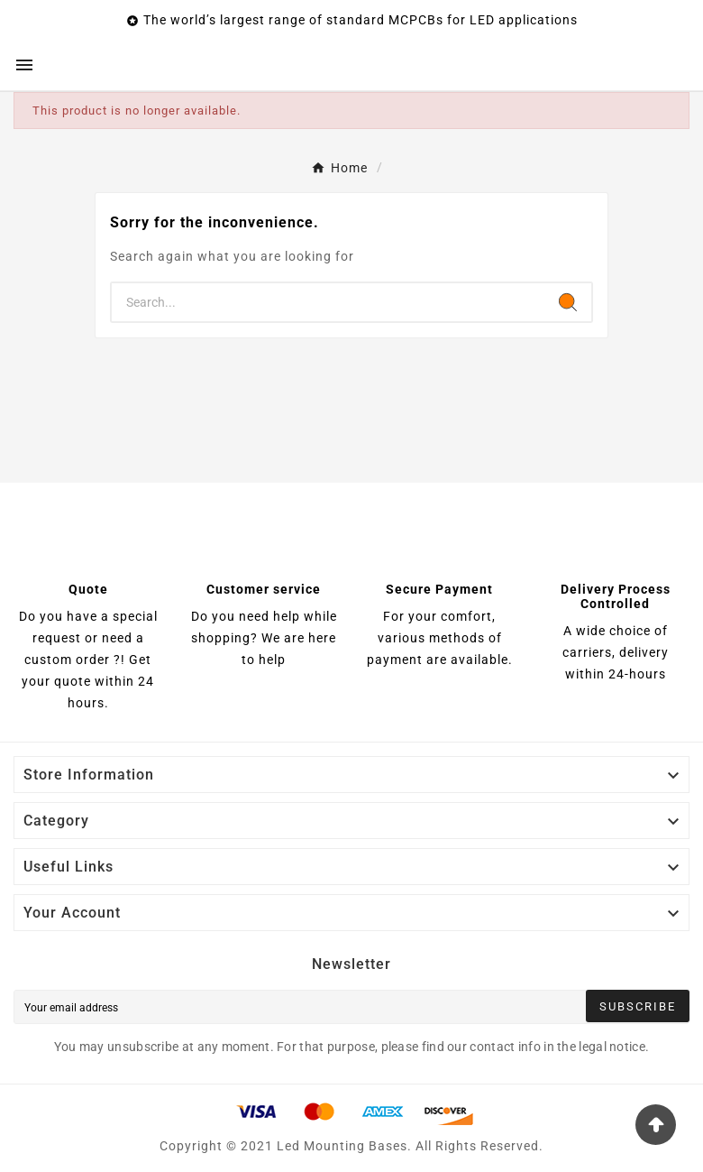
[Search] (328, 302)
